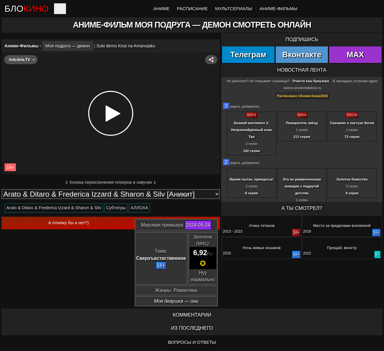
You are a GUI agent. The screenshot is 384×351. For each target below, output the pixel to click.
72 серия (352, 136)
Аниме (161, 8)
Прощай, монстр (342, 247)
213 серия (301, 136)
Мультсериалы (233, 8)
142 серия (251, 151)
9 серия (352, 193)
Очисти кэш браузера (310, 81)
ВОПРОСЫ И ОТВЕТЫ (192, 342)
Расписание (192, 8)
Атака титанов (262, 225)
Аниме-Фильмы (278, 8)
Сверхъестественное (161, 258)
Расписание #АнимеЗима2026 (302, 96)
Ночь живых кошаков (261, 247)
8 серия (251, 193)
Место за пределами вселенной (341, 225)
